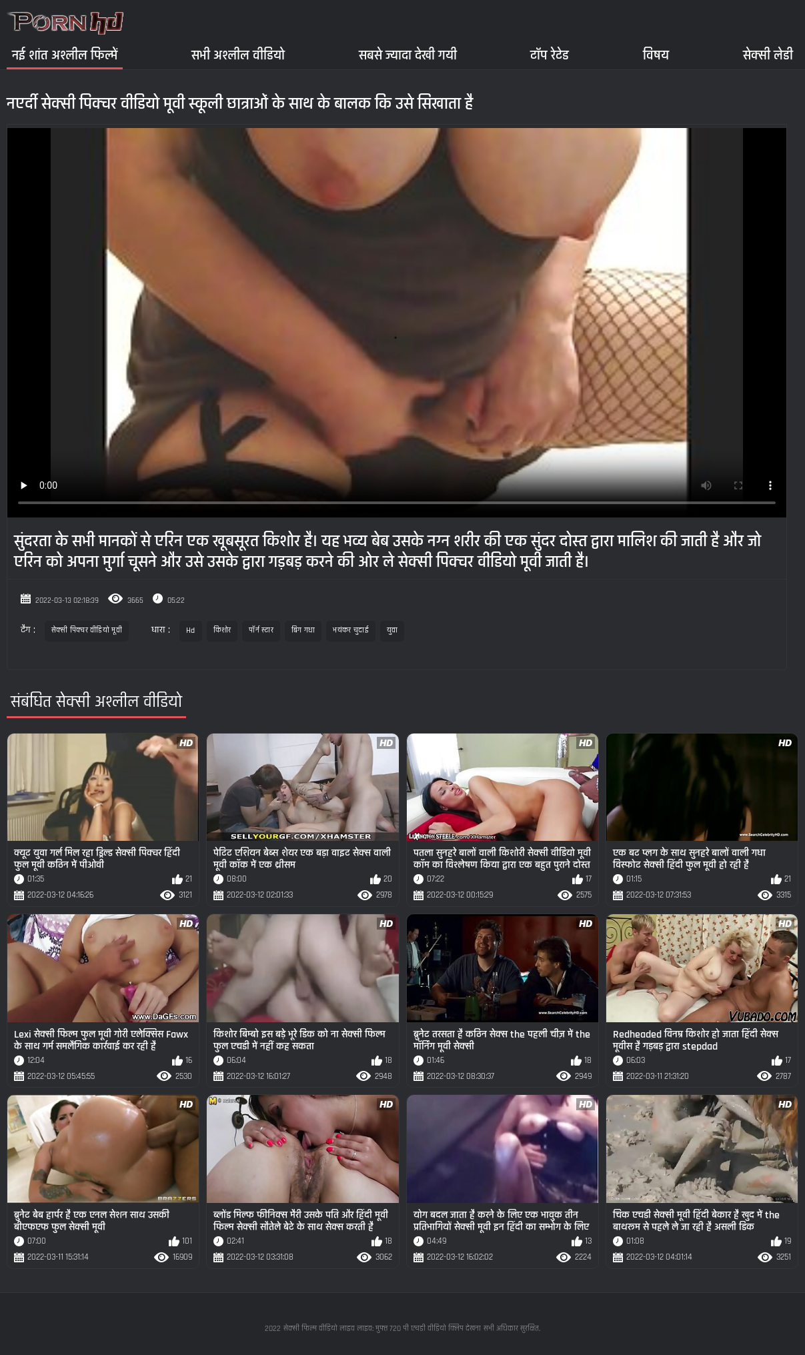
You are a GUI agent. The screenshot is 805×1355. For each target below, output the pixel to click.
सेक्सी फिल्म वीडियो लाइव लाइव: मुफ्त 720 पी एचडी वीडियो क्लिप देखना (382, 1329)
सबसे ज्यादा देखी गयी (408, 55)
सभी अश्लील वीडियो (238, 55)
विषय (656, 55)
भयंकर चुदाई (350, 630)
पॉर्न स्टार (261, 630)
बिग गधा (303, 630)
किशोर (222, 630)
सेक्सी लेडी (768, 55)
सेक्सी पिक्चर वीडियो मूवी (86, 630)
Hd (190, 630)
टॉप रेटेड (549, 55)
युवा (392, 630)
